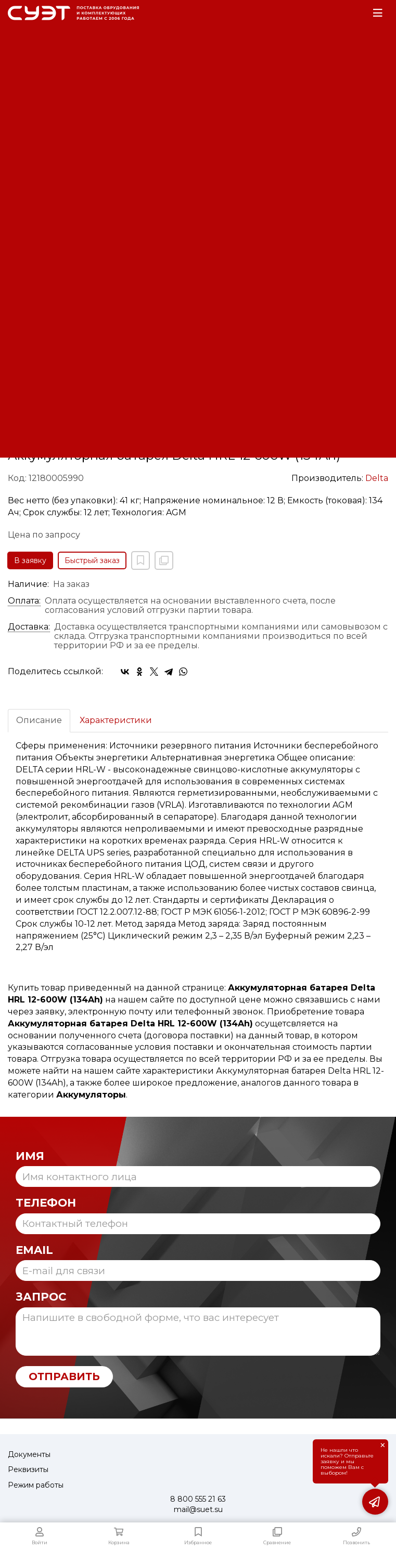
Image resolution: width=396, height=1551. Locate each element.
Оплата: (24, 601)
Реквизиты (28, 1469)
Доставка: (29, 627)
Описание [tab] (39, 720)
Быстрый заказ (92, 560)
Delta (376, 478)
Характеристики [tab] (116, 720)
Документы (29, 1454)
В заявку (30, 560)
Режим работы (35, 1485)
